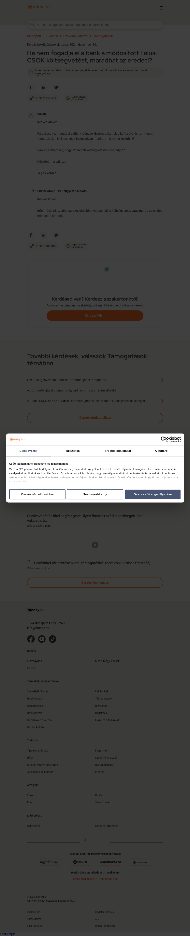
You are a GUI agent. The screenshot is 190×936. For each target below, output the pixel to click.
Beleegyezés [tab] (28, 450)
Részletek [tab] (73, 450)
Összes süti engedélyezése (153, 494)
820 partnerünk (28, 469)
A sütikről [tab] (161, 450)
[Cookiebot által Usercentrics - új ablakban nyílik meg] (163, 439)
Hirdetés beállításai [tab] (117, 450)
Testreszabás (95, 494)
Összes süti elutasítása (37, 494)
